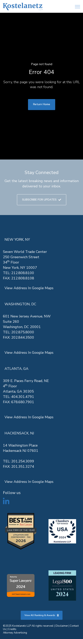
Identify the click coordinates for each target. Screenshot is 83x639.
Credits (12, 629)
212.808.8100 (22, 273)
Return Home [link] (41, 104)
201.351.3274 (22, 466)
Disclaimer (62, 626)
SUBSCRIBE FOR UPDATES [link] (41, 199)
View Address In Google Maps (29, 288)
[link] (22, 6)
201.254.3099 (22, 461)
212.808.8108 (22, 278)
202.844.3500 (22, 337)
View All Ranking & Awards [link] (41, 615)
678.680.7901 (22, 402)
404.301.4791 (22, 396)
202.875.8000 (22, 332)
